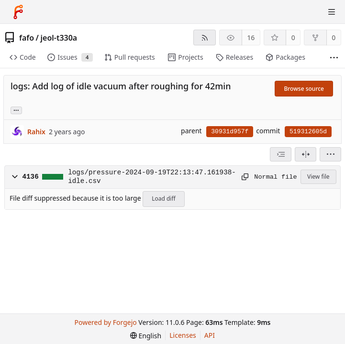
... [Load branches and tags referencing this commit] (16, 110)
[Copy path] (244, 176)
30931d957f (229, 131)
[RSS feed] (204, 37)
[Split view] (305, 154)
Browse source (304, 89)
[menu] (330, 154)
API (209, 335)
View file (318, 176)
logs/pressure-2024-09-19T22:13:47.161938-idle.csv (152, 177)
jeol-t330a (59, 38)
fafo (26, 38)
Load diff (164, 198)
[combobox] (280, 154)
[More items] (334, 57)
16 (251, 37)
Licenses (182, 335)
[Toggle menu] (331, 12)
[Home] (18, 12)
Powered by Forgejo (106, 322)
